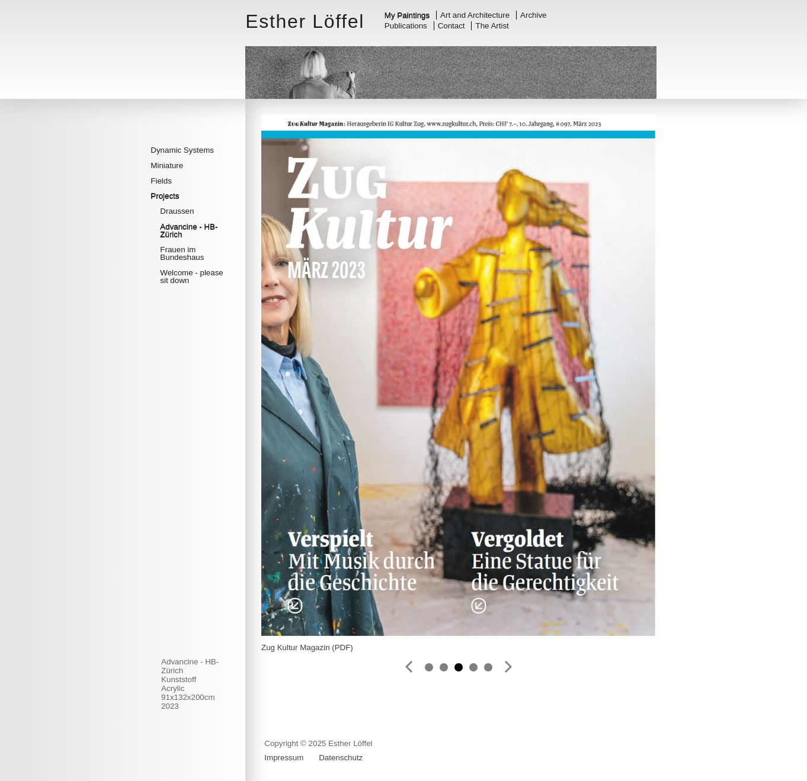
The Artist (492, 25)
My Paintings (407, 15)
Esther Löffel (304, 21)
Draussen (177, 211)
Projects (164, 195)
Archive (533, 15)
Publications (406, 25)
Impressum (283, 757)
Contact (451, 25)
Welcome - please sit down (191, 276)
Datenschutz (341, 757)
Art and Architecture (475, 15)
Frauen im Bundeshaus (182, 253)
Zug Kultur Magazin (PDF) (307, 647)
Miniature (166, 165)
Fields (161, 180)
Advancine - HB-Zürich (188, 230)
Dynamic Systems (182, 150)
